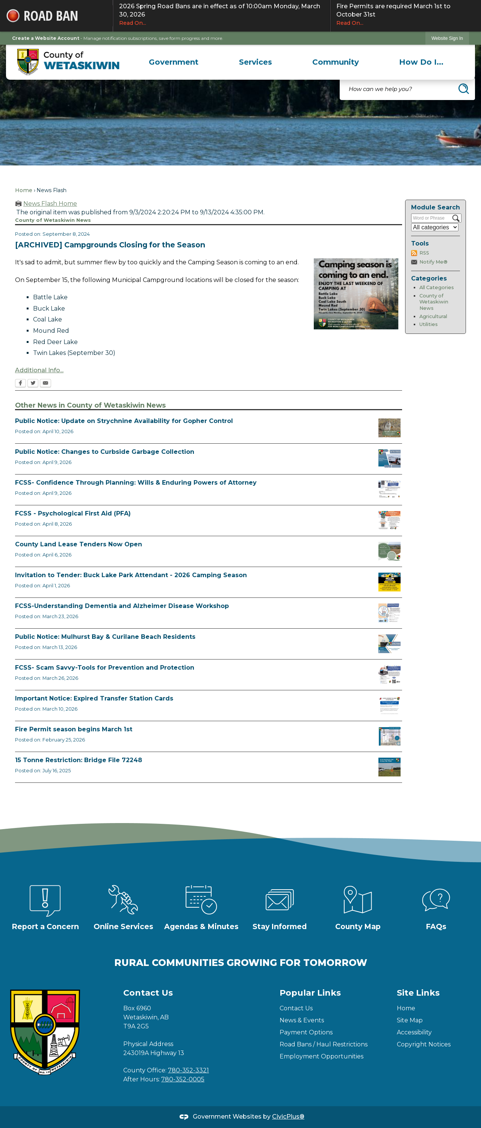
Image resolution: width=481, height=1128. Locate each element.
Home (23, 190)
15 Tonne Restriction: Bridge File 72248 (78, 760)
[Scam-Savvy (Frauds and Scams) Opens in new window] (389, 674)
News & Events (302, 1020)
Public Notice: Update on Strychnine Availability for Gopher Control (124, 421)
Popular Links (310, 993)
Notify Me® (433, 262)
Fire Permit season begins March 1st (73, 729)
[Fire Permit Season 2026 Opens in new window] (389, 736)
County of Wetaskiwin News (433, 302)
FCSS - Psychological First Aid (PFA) (73, 513)
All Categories (436, 287)
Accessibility (414, 1032)
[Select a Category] (434, 227)
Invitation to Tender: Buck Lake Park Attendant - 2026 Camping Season (131, 575)
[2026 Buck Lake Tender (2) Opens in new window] (389, 582)
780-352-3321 (188, 1070)
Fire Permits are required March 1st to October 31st (405, 15)
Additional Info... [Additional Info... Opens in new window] (39, 370)
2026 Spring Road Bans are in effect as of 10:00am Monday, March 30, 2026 (221, 15)
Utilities (428, 324)
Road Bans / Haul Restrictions (324, 1044)
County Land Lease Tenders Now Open (78, 544)
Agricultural (433, 316)
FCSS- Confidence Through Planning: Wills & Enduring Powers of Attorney (136, 482)
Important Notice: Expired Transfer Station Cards (94, 698)
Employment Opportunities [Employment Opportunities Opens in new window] (321, 1056)
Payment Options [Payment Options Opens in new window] (306, 1032)
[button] (463, 88)
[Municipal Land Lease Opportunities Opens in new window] (389, 551)
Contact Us (296, 1008)
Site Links (418, 993)
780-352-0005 (182, 1079)
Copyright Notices (424, 1044)
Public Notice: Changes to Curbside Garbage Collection (104, 451)
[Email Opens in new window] (45, 384)
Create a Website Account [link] (45, 38)
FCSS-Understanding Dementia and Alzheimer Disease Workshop (122, 605)
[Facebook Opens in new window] (20, 384)
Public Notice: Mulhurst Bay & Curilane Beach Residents (105, 636)
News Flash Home (50, 203)
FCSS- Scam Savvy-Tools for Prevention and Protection (104, 667)
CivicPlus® (288, 1116)
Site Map (410, 1020)
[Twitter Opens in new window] (32, 384)
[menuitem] (174, 62)
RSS (424, 253)
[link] (447, 38)
